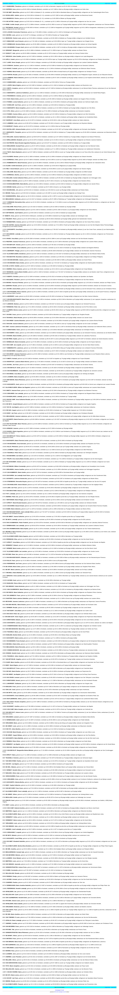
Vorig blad (11, 3)
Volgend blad (107, 3)
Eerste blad (5, 3)
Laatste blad (113, 3)
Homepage (57, 990)
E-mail (62, 990)
